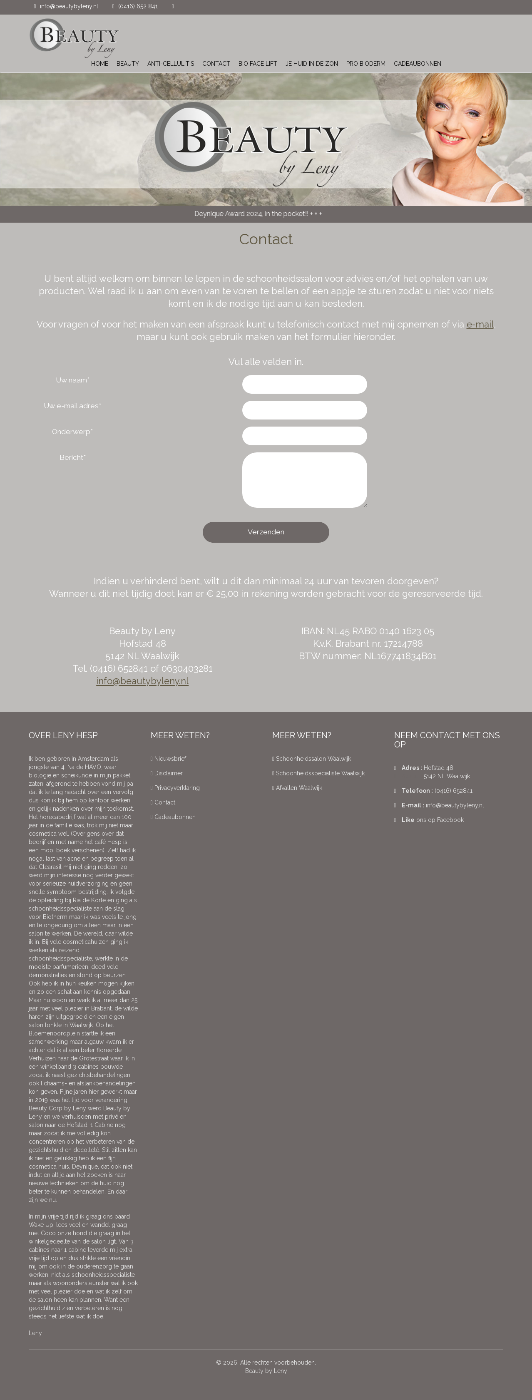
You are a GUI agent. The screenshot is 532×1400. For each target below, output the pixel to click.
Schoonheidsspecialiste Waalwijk (318, 773)
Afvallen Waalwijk (297, 787)
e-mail (480, 324)
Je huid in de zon (312, 63)
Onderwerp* (72, 431)
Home (99, 63)
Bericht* (73, 457)
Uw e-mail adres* (72, 406)
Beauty (128, 63)
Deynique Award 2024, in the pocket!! (255, 214)
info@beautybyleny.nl (69, 6)
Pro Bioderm (365, 63)
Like (404, 820)
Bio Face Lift (258, 63)
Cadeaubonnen (173, 817)
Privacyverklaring (175, 787)
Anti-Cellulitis (170, 63)
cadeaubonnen (417, 63)
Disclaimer (167, 773)
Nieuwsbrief (168, 758)
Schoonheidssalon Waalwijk (311, 758)
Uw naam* (72, 380)
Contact (216, 63)
